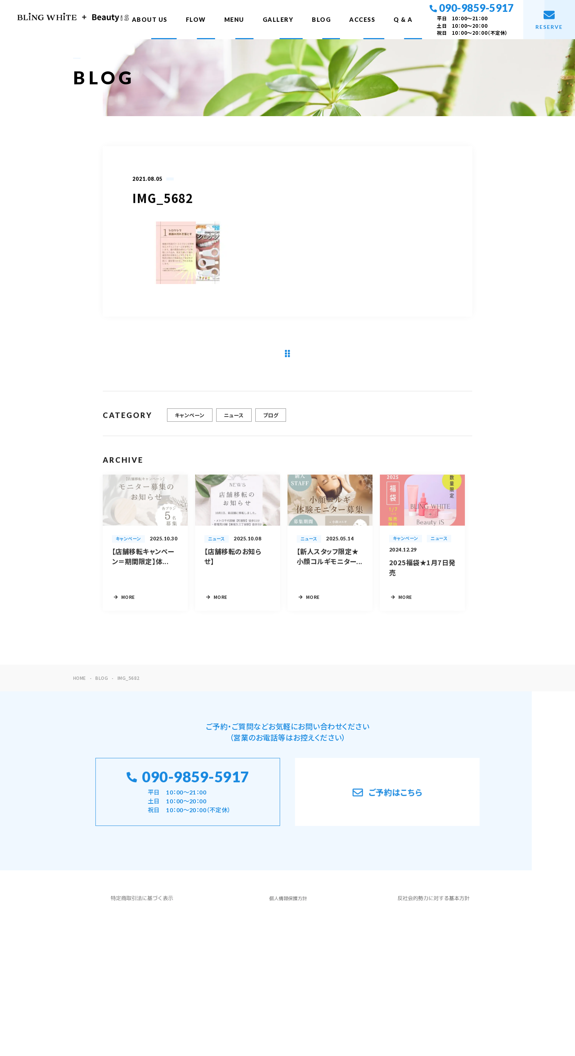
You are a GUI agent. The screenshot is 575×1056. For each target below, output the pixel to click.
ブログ (270, 420)
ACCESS (362, 19)
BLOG (321, 19)
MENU (234, 19)
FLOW (196, 19)
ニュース (234, 420)
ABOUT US (149, 19)
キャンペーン (190, 420)
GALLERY (278, 19)
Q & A (403, 19)
